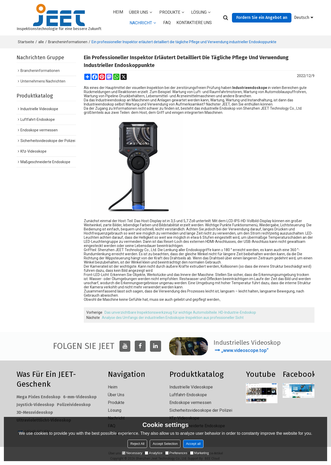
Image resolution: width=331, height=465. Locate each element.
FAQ (167, 22)
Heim (118, 12)
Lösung (199, 12)
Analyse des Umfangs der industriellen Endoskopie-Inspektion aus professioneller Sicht (173, 318)
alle (41, 42)
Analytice (154, 453)
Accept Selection (165, 444)
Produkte (169, 12)
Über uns (138, 12)
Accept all (193, 444)
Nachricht (141, 22)
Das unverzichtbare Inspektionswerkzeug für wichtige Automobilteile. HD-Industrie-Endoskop (180, 312)
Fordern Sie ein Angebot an (261, 17)
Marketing (199, 453)
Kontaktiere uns (194, 22)
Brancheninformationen (67, 42)
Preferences (176, 453)
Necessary (132, 453)
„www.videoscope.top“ (244, 350)
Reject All (137, 444)
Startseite (26, 42)
